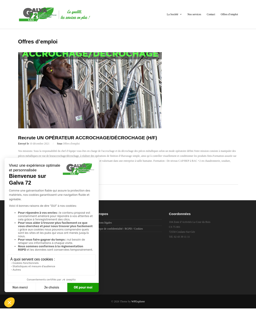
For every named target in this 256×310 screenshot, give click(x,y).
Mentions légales (103, 222)
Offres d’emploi (229, 14)
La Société (174, 14)
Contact (211, 14)
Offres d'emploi (71, 143)
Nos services (194, 14)
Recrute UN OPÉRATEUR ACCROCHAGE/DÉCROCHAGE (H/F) (87, 137)
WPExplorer (138, 301)
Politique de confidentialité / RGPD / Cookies (118, 228)
